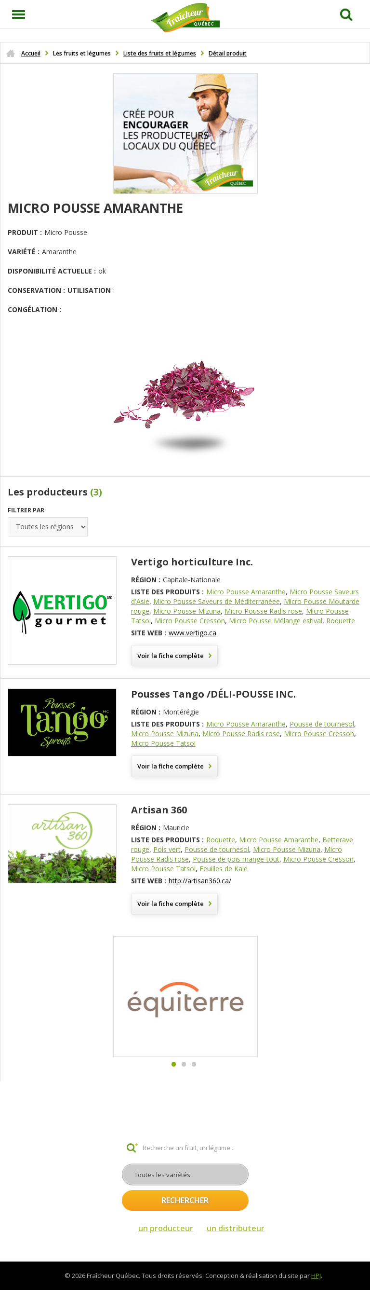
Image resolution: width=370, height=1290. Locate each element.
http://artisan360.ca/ (200, 880)
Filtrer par (26, 510)
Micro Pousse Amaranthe (246, 591)
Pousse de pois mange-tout (236, 859)
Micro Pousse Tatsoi (163, 743)
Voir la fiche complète (170, 655)
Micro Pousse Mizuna (187, 611)
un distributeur (235, 1228)
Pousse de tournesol (322, 723)
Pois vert (167, 849)
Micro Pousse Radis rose (263, 611)
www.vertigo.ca (192, 632)
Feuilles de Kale (223, 868)
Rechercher (185, 1200)
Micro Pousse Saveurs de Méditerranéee (216, 601)
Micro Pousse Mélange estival (275, 620)
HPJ (316, 1275)
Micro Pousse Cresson (190, 620)
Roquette (340, 620)
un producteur (165, 1228)
